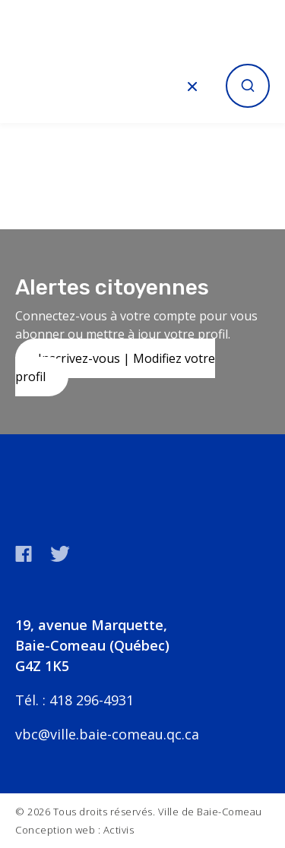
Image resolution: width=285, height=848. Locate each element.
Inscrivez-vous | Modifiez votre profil (115, 367)
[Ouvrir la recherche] (248, 86)
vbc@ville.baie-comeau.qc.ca (107, 734)
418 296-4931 (91, 700)
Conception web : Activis (74, 830)
